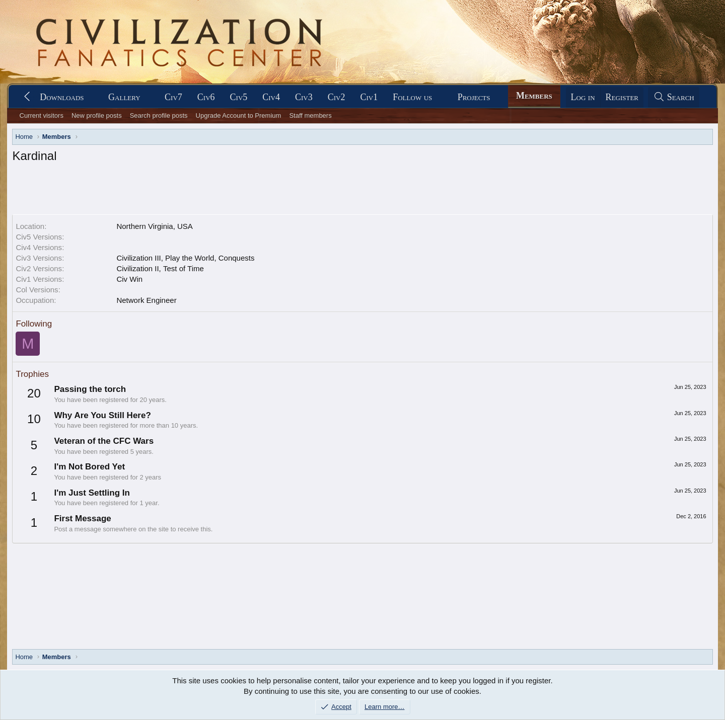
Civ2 (336, 97)
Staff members (310, 115)
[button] (93, 97)
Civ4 (271, 97)
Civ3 (304, 97)
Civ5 (239, 97)
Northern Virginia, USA (154, 226)
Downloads (62, 97)
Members (534, 96)
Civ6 (206, 97)
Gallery (124, 97)
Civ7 (173, 97)
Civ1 (369, 97)
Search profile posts (159, 115)
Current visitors (41, 115)
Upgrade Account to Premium (238, 115)
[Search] (673, 97)
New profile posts (96, 115)
